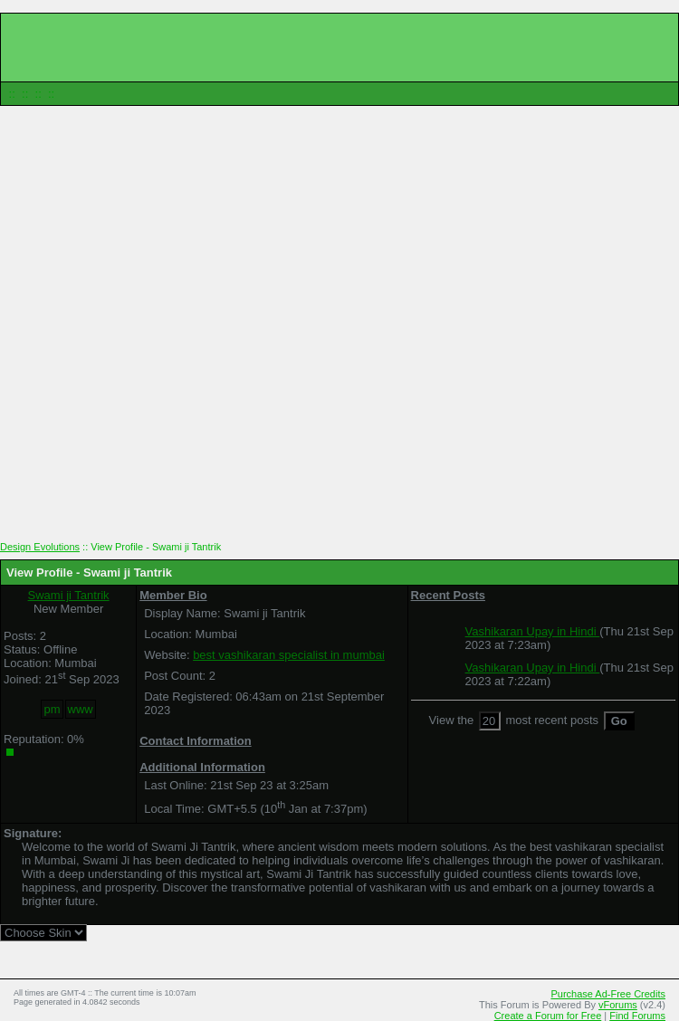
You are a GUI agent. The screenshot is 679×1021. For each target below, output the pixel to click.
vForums (617, 1004)
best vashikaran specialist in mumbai (289, 655)
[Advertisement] (340, 330)
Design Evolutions (40, 546)
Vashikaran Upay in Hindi (532, 631)
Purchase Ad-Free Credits (607, 993)
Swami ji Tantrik (69, 595)
